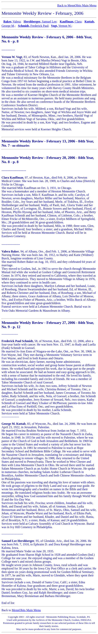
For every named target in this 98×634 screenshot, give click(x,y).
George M (8, 25)
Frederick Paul (39, 25)
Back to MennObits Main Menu (76, 5)
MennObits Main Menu (26, 610)
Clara (78, 21)
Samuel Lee (49, 21)
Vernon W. (65, 25)
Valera (17, 21)
